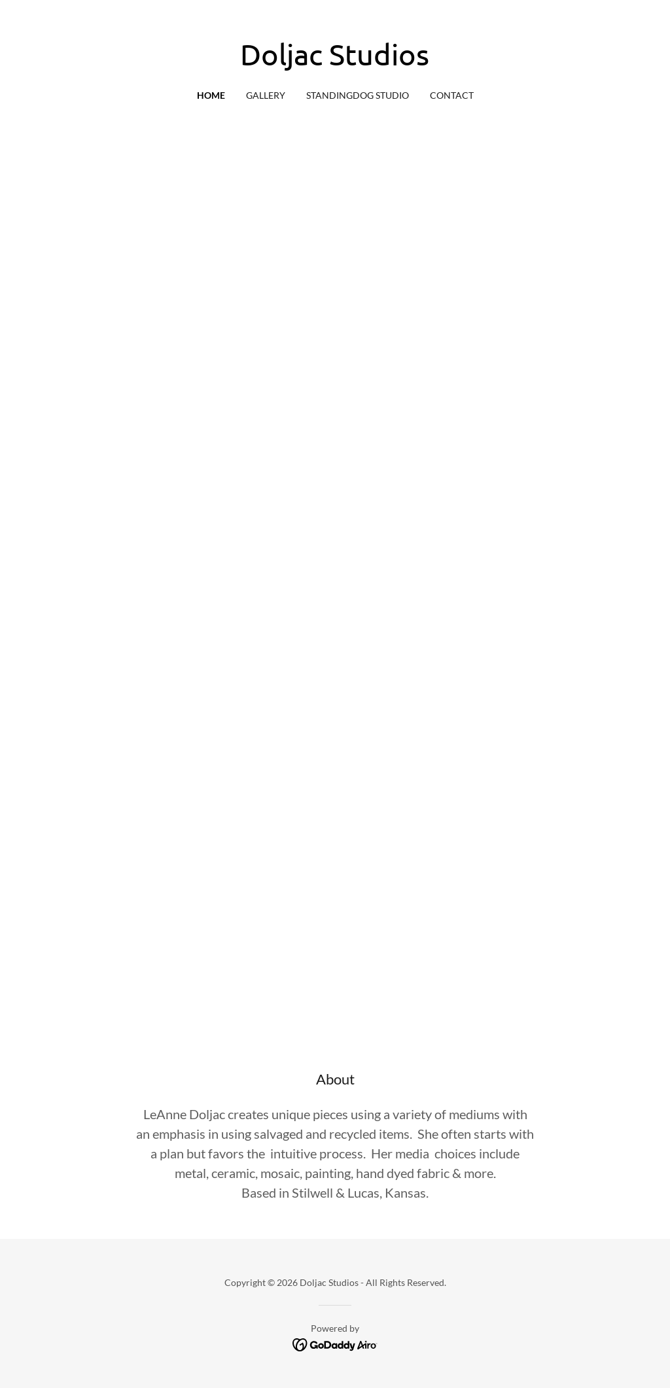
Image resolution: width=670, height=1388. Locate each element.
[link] (334, 61)
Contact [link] (452, 95)
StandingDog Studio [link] (357, 95)
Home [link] (211, 95)
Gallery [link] (265, 95)
